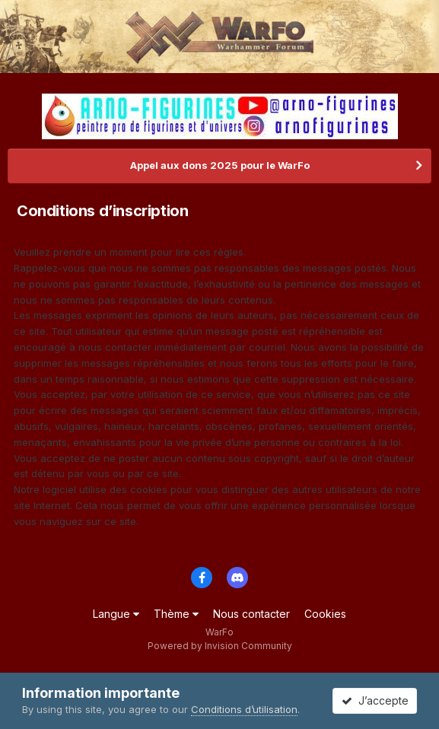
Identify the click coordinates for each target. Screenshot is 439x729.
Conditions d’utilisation (244, 709)
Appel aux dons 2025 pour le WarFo (220, 165)
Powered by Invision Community (220, 645)
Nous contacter (251, 613)
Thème (176, 613)
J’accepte (375, 700)
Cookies (325, 613)
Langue (116, 613)
